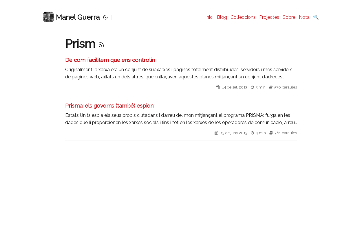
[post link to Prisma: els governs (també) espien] (181, 121)
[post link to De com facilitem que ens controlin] (181, 75)
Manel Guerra (71, 17)
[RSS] (101, 43)
